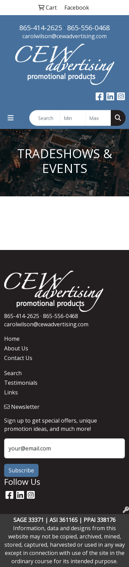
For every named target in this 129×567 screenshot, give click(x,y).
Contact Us (18, 358)
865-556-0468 (88, 27)
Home (12, 338)
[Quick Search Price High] (98, 118)
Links (11, 392)
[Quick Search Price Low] (73, 118)
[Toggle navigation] (10, 118)
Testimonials (20, 382)
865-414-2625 (40, 27)
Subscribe (21, 470)
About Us (16, 348)
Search (13, 373)
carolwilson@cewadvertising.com (64, 36)
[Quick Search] (44, 118)
